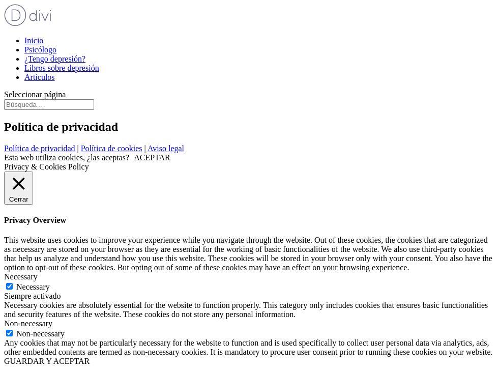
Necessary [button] (21, 276)
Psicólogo (40, 49)
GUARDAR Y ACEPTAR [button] (47, 361)
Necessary (33, 286)
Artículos (39, 77)
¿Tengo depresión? (54, 58)
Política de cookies (111, 148)
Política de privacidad (39, 148)
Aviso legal (166, 148)
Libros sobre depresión (61, 68)
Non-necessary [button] (28, 323)
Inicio (33, 40)
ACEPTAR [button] (152, 157)
